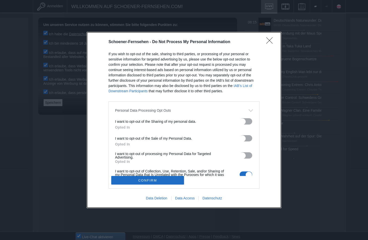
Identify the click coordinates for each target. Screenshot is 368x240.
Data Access (183, 196)
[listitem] (182, 108)
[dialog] (183, 118)
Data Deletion (155, 196)
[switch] (244, 119)
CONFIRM (146, 179)
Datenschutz (211, 196)
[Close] (270, 40)
